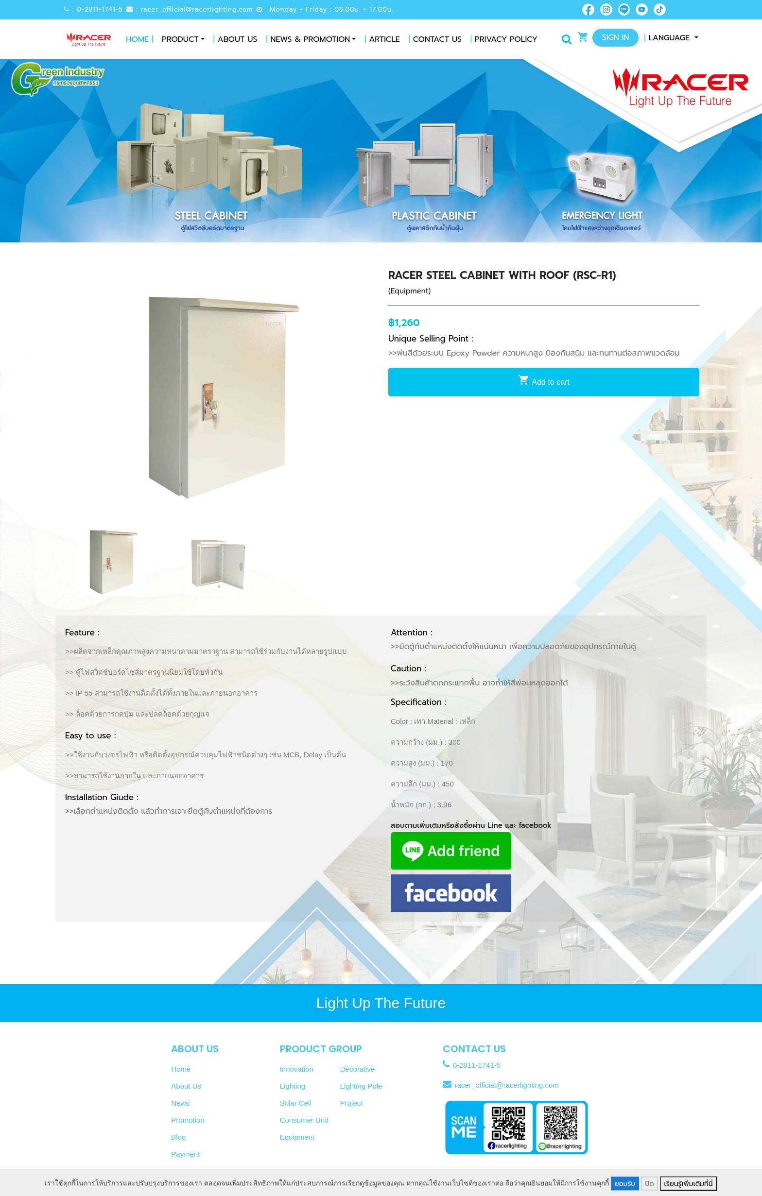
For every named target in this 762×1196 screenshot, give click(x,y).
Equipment (297, 1137)
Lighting (293, 1086)
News (180, 1103)
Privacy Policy (503, 39)
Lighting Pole (361, 1086)
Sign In (615, 37)
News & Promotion (308, 39)
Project (351, 1103)
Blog (178, 1137)
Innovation (296, 1069)
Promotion (187, 1120)
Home (139, 39)
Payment (185, 1154)
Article (381, 39)
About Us (235, 39)
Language (668, 38)
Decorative (357, 1069)
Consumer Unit (304, 1120)
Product (180, 39)
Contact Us (435, 39)
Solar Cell (296, 1103)
